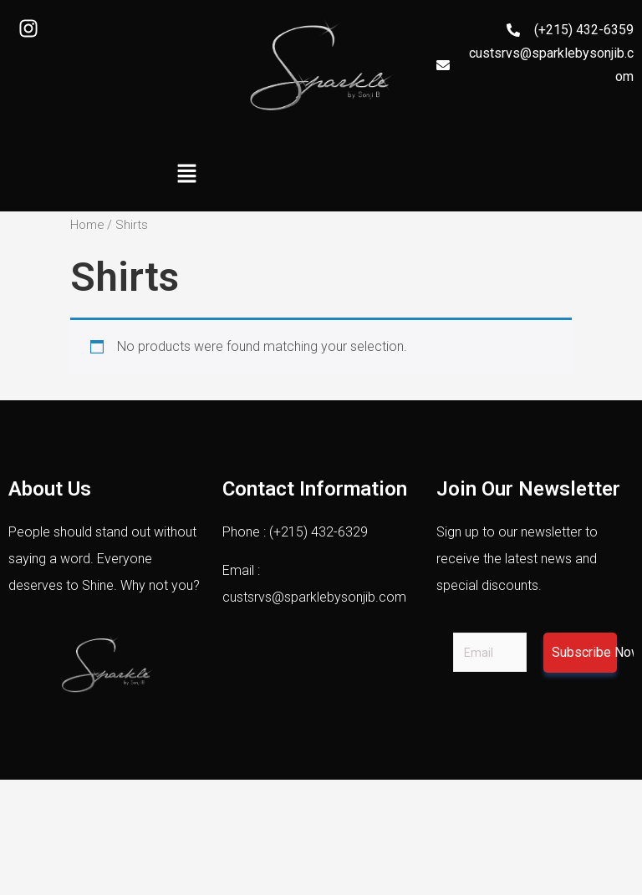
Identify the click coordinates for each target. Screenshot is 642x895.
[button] (186, 174)
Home (87, 224)
